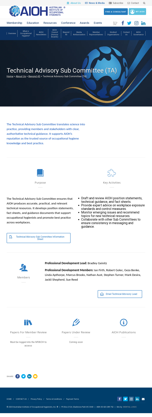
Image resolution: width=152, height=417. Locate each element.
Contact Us (126, 37)
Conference (68, 26)
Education (33, 26)
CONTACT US (21, 403)
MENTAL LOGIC (130, 410)
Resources (50, 26)
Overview (12, 37)
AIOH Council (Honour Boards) (54, 37)
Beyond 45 (66, 37)
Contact (133, 3)
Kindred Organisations (113, 37)
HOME (9, 403)
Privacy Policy (36, 403)
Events (98, 26)
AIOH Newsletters (41, 37)
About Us (74, 3)
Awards (84, 26)
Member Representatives (96, 37)
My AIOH (137, 11)
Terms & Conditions (54, 403)
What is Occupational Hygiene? (26, 37)
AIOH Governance (138, 37)
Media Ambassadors (79, 37)
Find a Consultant (115, 12)
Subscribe (116, 3)
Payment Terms (72, 403)
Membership (14, 26)
